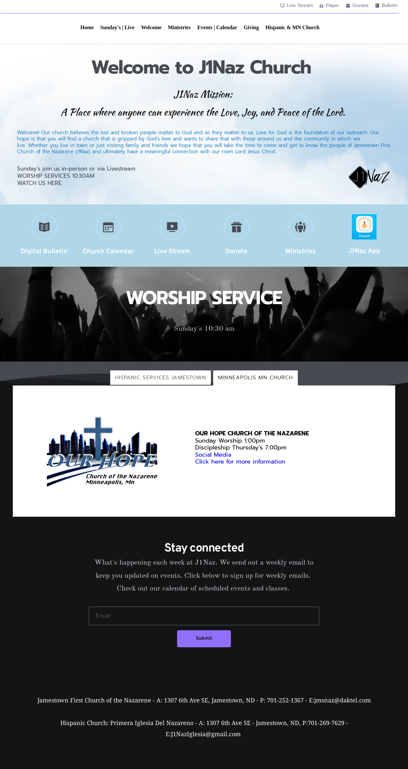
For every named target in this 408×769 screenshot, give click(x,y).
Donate (236, 251)
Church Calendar (108, 251)
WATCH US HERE (39, 183)
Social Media (213, 454)
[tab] (161, 377)
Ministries (300, 251)
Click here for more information (241, 461)
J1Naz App (364, 251)
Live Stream (172, 251)
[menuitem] (87, 27)
